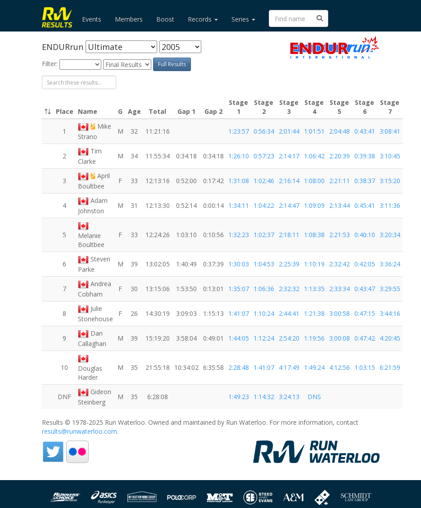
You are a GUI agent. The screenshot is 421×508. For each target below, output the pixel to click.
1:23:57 (238, 131)
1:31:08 (238, 180)
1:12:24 (264, 338)
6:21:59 (390, 367)
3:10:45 (390, 156)
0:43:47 (364, 288)
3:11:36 (390, 205)
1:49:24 (314, 367)
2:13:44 (339, 205)
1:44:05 (238, 338)
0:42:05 (364, 264)
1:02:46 (264, 180)
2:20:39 (339, 156)
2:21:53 (339, 234)
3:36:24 (390, 264)
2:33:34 (339, 288)
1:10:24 (264, 313)
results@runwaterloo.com (79, 431)
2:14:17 (289, 156)
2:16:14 (289, 180)
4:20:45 (390, 338)
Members (129, 19)
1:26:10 (238, 156)
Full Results (172, 64)
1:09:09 (314, 205)
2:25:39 (289, 264)
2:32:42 (339, 264)
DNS (314, 396)
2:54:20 (289, 338)
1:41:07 (238, 313)
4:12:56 (339, 367)
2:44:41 (289, 313)
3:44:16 (390, 313)
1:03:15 (364, 367)
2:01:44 (289, 131)
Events (91, 19)
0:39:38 (364, 156)
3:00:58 (339, 313)
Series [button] (243, 19)
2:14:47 (289, 205)
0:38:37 (364, 180)
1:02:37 (264, 234)
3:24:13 (289, 396)
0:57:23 (264, 156)
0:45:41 (364, 205)
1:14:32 (264, 396)
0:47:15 (364, 313)
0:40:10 (364, 234)
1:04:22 (264, 205)
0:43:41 (364, 131)
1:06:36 (264, 288)
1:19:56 (314, 338)
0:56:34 (264, 131)
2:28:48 (238, 367)
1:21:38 (314, 313)
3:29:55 (390, 288)
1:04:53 (264, 264)
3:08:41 (390, 131)
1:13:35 (314, 288)
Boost (165, 19)
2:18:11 (289, 234)
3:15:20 (390, 180)
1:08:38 (314, 234)
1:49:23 (238, 396)
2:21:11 (339, 180)
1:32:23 (238, 234)
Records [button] (203, 19)
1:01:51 (314, 131)
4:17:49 (289, 367)
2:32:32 (289, 288)
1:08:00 (314, 180)
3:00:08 (339, 338)
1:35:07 (238, 288)
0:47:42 (364, 338)
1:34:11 (238, 205)
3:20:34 (390, 234)
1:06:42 (314, 156)
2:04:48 (339, 131)
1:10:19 (314, 264)
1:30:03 (238, 264)
